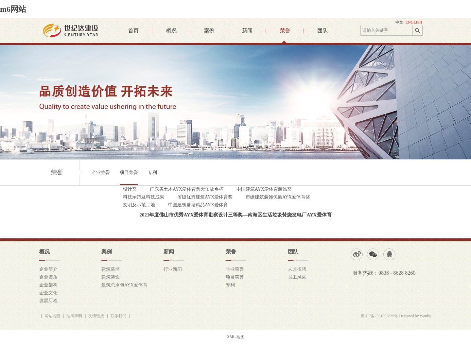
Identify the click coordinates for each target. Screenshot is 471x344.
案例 (209, 30)
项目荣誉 (129, 172)
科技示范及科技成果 (143, 197)
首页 (133, 30)
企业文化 (48, 292)
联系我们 (118, 316)
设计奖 (130, 189)
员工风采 (297, 277)
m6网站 (13, 9)
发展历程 (48, 300)
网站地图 (52, 316)
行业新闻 (173, 269)
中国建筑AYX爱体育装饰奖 (264, 189)
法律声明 (74, 316)
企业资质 (48, 277)
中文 (399, 22)
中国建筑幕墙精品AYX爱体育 (198, 204)
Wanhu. (426, 316)
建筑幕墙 (110, 269)
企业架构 (48, 285)
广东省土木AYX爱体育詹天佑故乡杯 (186, 189)
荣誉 (285, 30)
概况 (171, 30)
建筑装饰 (110, 277)
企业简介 (48, 269)
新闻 (247, 30)
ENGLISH (414, 22)
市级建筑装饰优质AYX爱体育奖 (278, 197)
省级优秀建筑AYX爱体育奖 (205, 197)
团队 (322, 30)
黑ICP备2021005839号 (379, 316)
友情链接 (96, 316)
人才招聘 (297, 269)
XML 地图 (235, 337)
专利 (152, 172)
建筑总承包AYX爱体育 (124, 285)
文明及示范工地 (139, 204)
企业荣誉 (101, 172)
